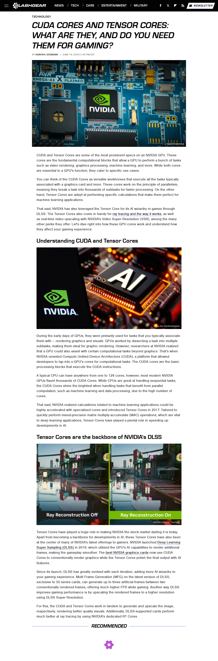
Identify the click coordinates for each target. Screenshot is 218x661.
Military (141, 5)
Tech (75, 5)
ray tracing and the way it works (137, 214)
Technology (41, 17)
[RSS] (183, 6)
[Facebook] (161, 6)
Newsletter (200, 6)
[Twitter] (168, 6)
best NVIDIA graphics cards (127, 552)
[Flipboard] (175, 6)
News (59, 5)
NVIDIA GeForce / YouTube (167, 522)
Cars (90, 5)
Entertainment (114, 5)
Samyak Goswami (47, 54)
